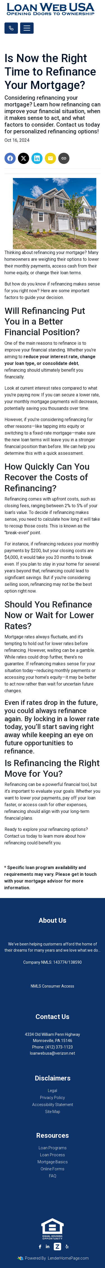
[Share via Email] (50, 158)
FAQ (52, 1176)
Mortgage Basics (53, 1162)
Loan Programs (53, 1148)
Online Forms (52, 1169)
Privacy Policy (52, 1097)
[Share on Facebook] (10, 158)
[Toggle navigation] (27, 28)
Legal (52, 1090)
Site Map (52, 1111)
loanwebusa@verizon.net (52, 1053)
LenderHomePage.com (68, 1258)
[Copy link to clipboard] (63, 158)
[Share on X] (23, 158)
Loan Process (52, 1155)
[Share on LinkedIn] (37, 158)
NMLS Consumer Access (52, 986)
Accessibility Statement (52, 1104)
